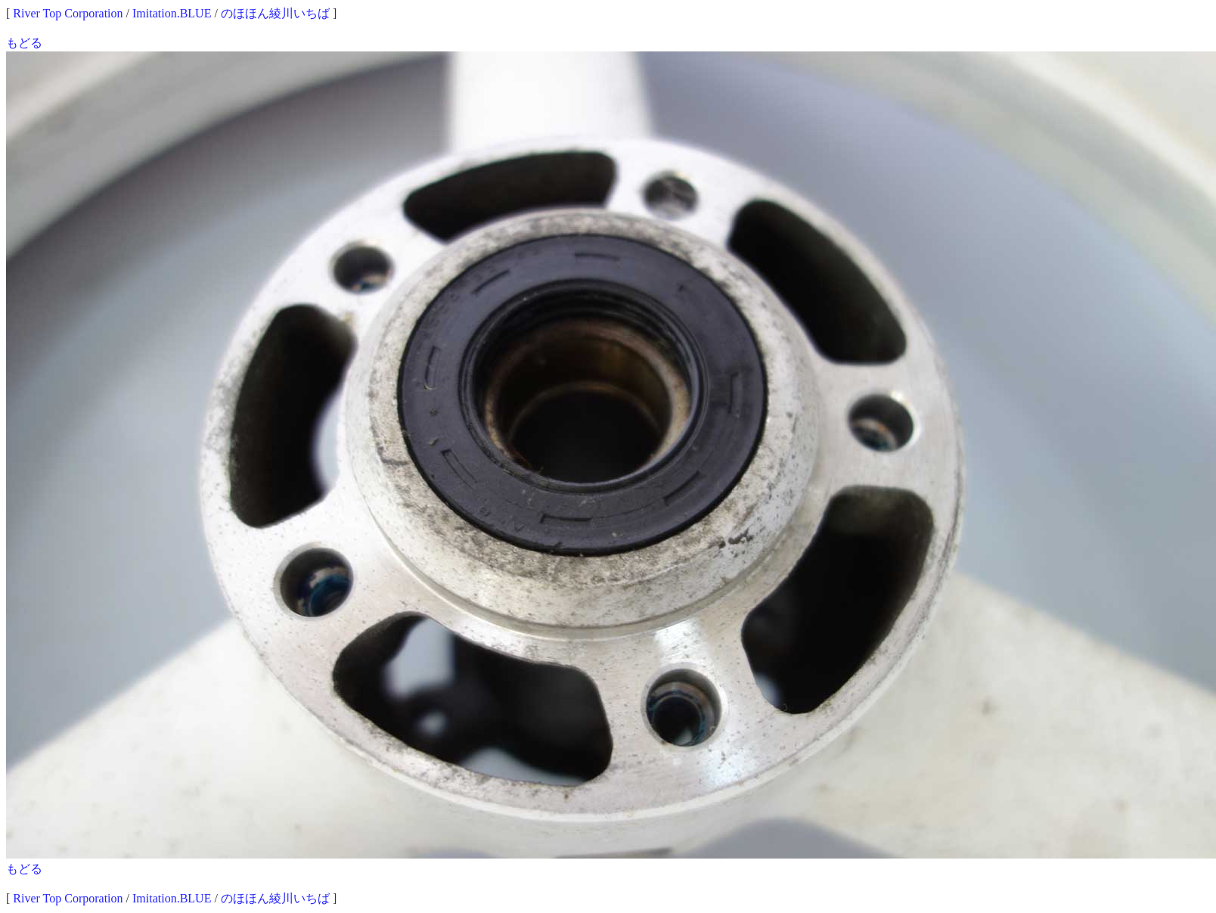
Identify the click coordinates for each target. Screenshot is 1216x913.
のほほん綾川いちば (275, 13)
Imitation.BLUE (171, 13)
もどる (24, 42)
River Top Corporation (68, 13)
